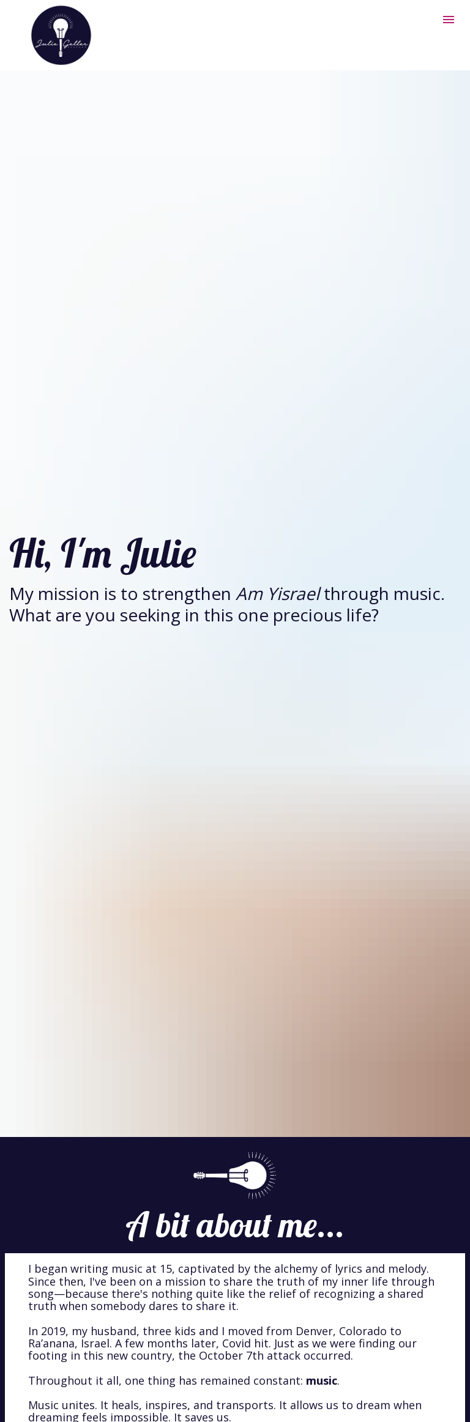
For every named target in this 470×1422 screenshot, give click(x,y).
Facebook (294, 1379)
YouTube (219, 1379)
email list (116, 1392)
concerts (234, 1242)
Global (102, 1305)
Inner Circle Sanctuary (244, 1259)
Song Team (151, 1305)
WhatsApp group (227, 1392)
